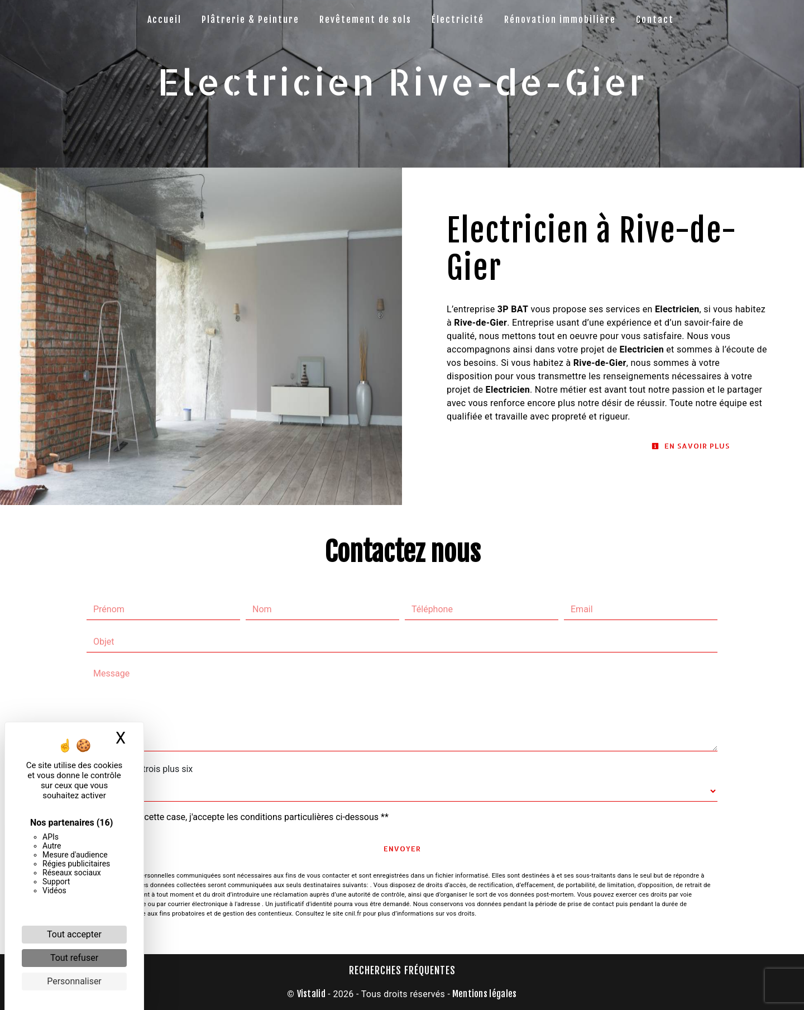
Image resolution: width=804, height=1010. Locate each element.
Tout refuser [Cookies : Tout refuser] (74, 957)
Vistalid (311, 993)
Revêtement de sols (365, 19)
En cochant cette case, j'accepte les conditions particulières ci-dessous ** (243, 817)
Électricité (458, 19)
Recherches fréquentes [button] (402, 970)
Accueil (164, 19)
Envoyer (402, 848)
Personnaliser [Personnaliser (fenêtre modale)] (74, 981)
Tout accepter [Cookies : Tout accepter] (74, 934)
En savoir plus (691, 445)
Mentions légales (483, 993)
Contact (655, 19)
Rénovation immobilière (560, 19)
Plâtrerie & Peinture (250, 19)
